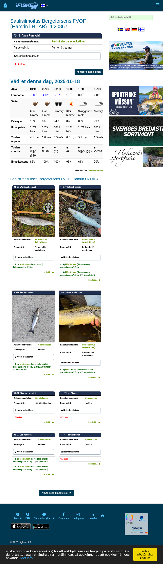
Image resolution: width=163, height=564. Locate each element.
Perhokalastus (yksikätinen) (69, 41)
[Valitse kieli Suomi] (141, 29)
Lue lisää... (48, 272)
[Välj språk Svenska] (120, 29)
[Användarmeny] (5, 5)
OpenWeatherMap (95, 170)
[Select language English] (127, 29)
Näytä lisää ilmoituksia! (57, 492)
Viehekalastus (44, 345)
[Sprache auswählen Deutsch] (134, 29)
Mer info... (27, 558)
